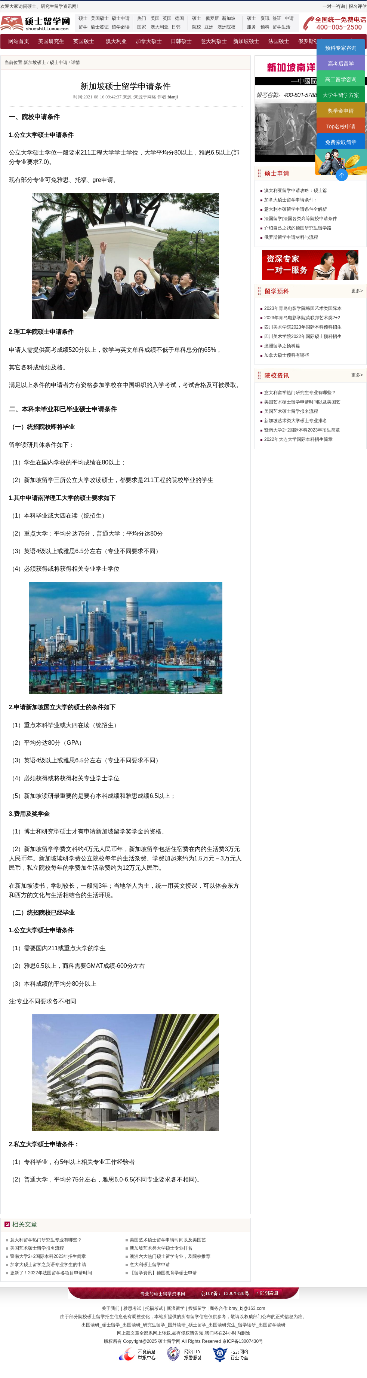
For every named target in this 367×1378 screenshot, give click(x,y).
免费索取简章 (341, 142)
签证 (276, 18)
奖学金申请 (341, 111)
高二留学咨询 (341, 79)
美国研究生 (51, 41)
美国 (155, 18)
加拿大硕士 (149, 41)
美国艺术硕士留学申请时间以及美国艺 (168, 1240)
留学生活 (281, 27)
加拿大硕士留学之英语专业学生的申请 (48, 1264)
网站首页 (18, 41)
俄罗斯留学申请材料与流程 (291, 237)
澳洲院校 (226, 27)
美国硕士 (100, 18)
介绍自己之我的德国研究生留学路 (297, 228)
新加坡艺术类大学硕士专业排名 (161, 1248)
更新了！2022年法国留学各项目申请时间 (51, 1272)
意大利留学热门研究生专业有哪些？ (46, 1240)
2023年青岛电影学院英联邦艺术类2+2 (302, 317)
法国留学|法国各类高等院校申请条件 (300, 218)
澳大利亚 (160, 27)
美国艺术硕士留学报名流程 (37, 1248)
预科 (264, 27)
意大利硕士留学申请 (150, 1264)
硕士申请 (121, 18)
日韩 (176, 27)
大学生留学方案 (341, 95)
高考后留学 (341, 64)
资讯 (264, 18)
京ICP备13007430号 (242, 1341)
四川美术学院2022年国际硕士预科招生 (303, 336)
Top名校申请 (341, 126)
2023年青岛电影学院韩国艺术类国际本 (303, 308)
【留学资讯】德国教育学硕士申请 (163, 1272)
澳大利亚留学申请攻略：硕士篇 (295, 190)
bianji (173, 97)
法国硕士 (278, 41)
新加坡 (228, 18)
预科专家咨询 (341, 48)
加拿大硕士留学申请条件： (291, 199)
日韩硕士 (181, 41)
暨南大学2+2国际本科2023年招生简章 (48, 1256)
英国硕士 (83, 41)
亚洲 (208, 27)
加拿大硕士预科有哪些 (286, 355)
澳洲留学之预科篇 (282, 345)
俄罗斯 (212, 18)
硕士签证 (100, 27)
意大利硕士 (214, 41)
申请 (289, 18)
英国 (167, 18)
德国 (179, 18)
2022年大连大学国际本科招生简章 (298, 439)
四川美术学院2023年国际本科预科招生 (303, 327)
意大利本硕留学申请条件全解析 (295, 209)
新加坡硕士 (246, 41)
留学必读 (121, 27)
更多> (357, 290)
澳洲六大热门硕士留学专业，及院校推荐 (170, 1256)
